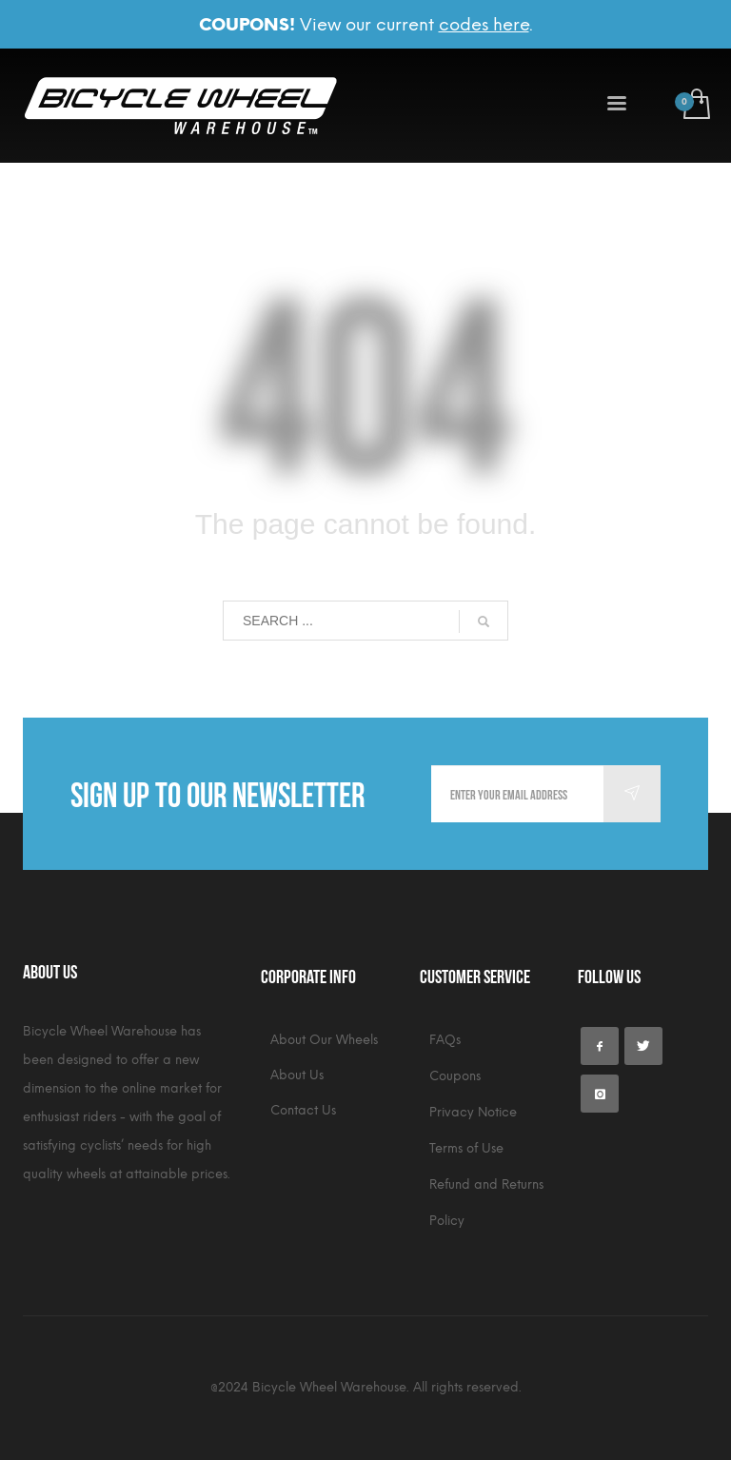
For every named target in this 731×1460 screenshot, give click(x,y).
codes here (484, 24)
